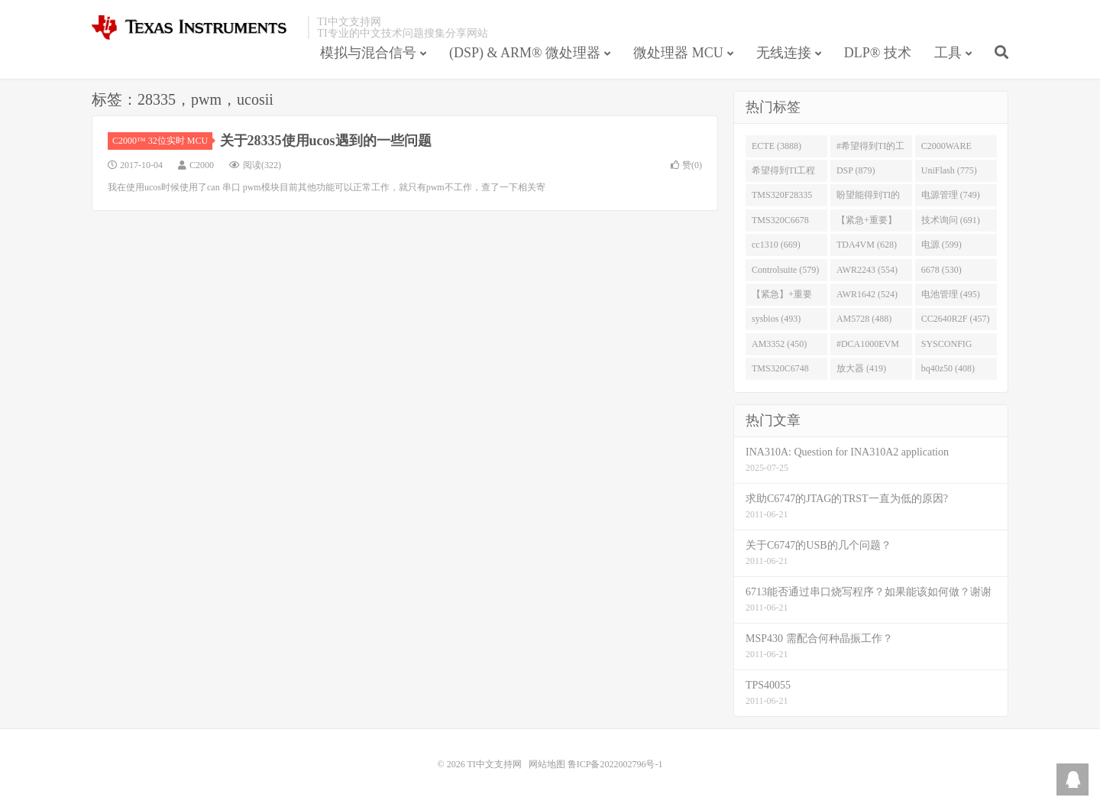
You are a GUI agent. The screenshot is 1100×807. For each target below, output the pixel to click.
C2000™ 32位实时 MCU (162, 140)
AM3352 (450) (779, 344)
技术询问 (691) (950, 220)
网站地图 (547, 764)
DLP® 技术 (877, 52)
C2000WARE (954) (946, 149)
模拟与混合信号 (368, 52)
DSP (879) (855, 170)
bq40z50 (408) (948, 368)
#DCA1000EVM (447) (867, 347)
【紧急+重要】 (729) (866, 223)
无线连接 (783, 52)
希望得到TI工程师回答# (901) (783, 173)
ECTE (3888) (776, 146)
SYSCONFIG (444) (946, 347)
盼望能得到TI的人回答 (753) (868, 198)
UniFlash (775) (949, 170)
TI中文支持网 (196, 27)
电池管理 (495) (950, 294)
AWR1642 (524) (867, 294)
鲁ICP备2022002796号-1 (615, 764)
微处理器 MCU (678, 52)
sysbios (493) (776, 318)
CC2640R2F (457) (955, 318)
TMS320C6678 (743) (780, 223)
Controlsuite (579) (785, 269)
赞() (686, 165)
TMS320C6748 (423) (780, 371)
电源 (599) (941, 244)
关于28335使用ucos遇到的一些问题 (326, 140)
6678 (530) (941, 269)
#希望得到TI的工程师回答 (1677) (870, 149)
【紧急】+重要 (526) (782, 297)
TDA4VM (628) (866, 244)
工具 (948, 52)
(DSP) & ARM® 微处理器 (524, 52)
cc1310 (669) (776, 244)
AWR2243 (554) (867, 269)
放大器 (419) (861, 368)
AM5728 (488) (863, 318)
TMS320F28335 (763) (782, 198)
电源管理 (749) (950, 195)
